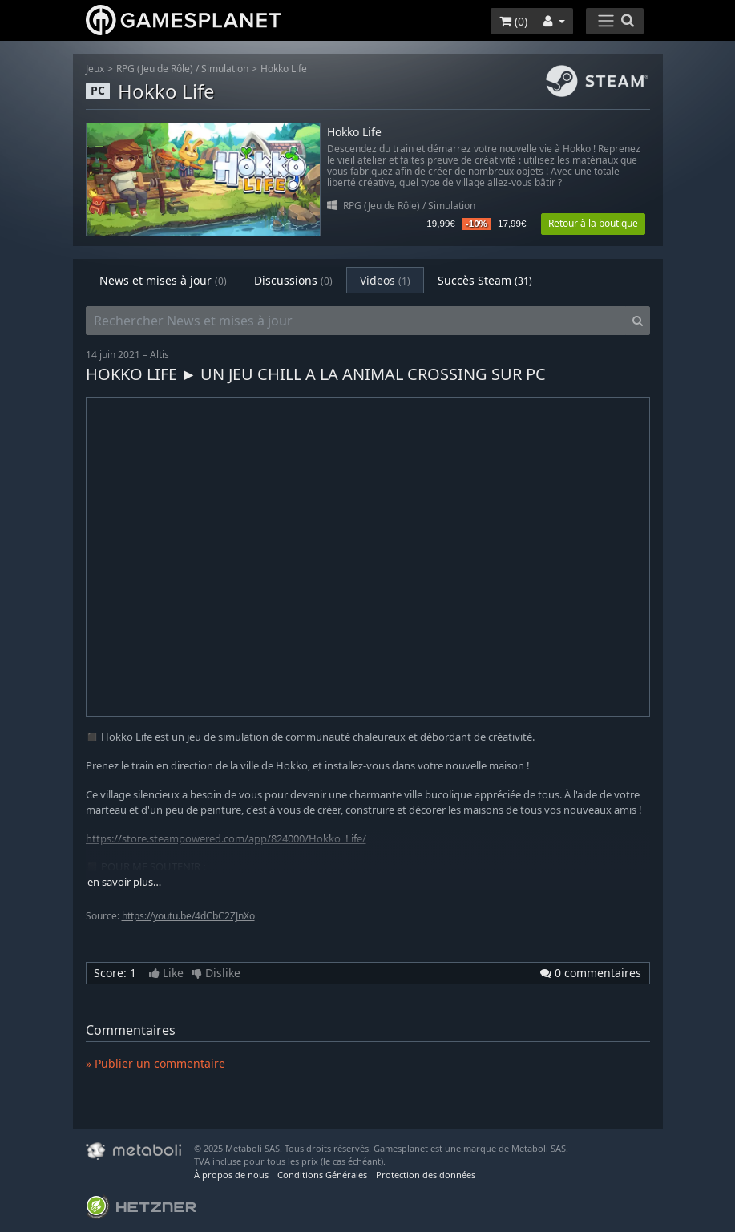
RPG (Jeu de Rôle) (154, 69)
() (513, 21)
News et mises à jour (163, 280)
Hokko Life (283, 69)
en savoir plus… (124, 882)
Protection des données (425, 1175)
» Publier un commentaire (155, 1063)
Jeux (95, 69)
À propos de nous (231, 1175)
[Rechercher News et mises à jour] (356, 320)
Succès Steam (485, 280)
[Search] (637, 320)
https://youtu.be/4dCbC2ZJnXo (188, 916)
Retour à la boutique (593, 223)
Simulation (224, 69)
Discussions (293, 280)
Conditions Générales (322, 1175)
